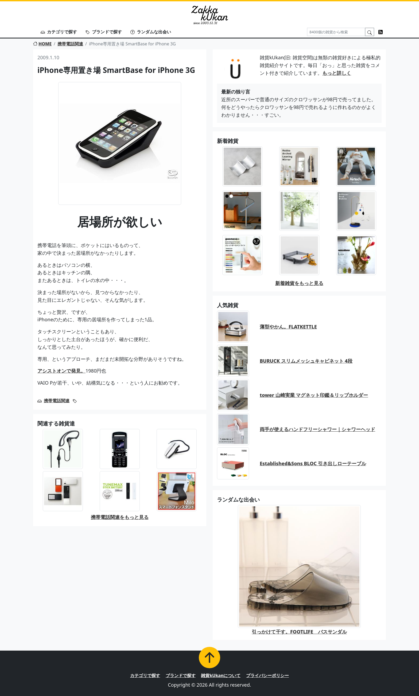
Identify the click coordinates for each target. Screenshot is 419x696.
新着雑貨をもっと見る (299, 283)
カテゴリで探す (59, 32)
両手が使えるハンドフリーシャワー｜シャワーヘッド (317, 429)
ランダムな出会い (150, 32)
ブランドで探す (104, 32)
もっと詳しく (336, 73)
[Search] (336, 32)
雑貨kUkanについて (220, 675)
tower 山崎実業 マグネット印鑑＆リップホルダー (314, 395)
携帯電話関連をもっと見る (120, 517)
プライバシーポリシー (267, 675)
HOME (42, 44)
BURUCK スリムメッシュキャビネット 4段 (306, 361)
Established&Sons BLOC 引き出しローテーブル (313, 463)
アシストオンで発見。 (61, 370)
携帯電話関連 (70, 44)
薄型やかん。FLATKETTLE (288, 326)
